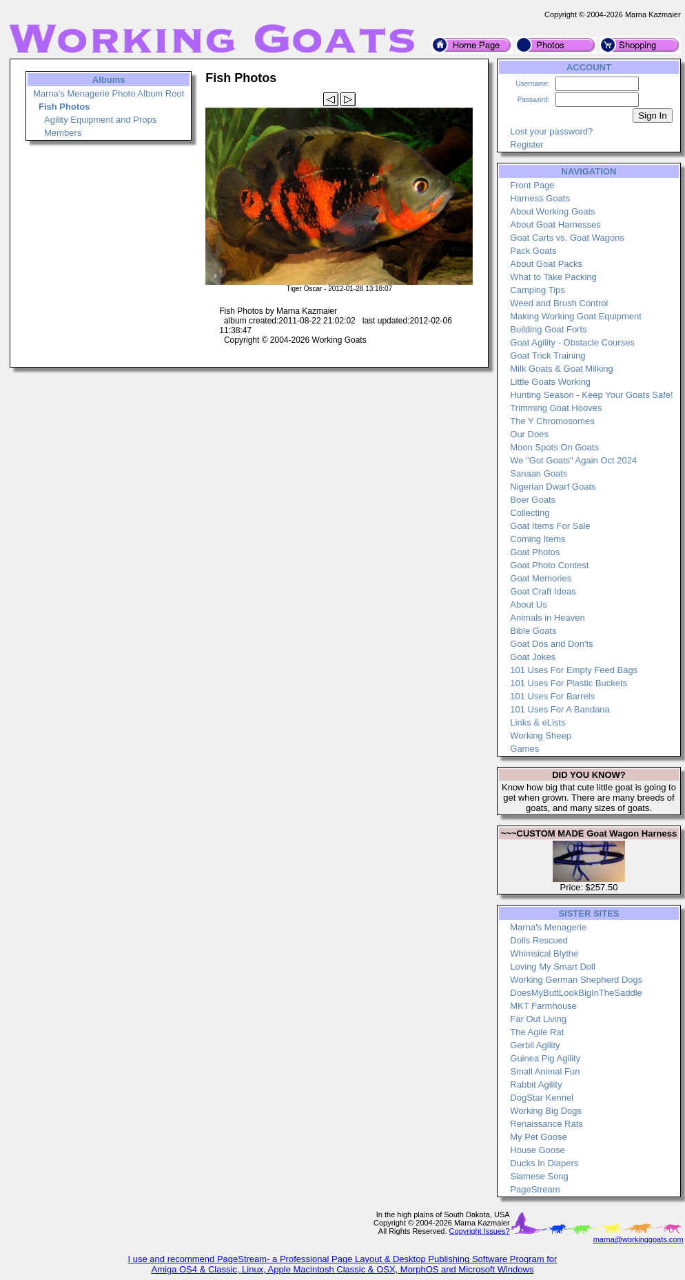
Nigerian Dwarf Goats (552, 486)
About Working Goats (552, 211)
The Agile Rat (537, 1032)
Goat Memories (540, 578)
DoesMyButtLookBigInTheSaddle (576, 993)
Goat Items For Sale (550, 526)
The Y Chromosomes (552, 421)
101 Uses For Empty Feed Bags (573, 670)
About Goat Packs (546, 264)
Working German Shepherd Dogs (576, 979)
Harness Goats (540, 198)
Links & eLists (537, 722)
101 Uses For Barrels (552, 696)
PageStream (535, 1189)
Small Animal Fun (545, 1071)
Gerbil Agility (535, 1045)
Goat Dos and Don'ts (551, 644)
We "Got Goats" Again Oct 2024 (573, 460)
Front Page (532, 185)
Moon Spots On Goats (554, 447)
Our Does (529, 434)
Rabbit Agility (536, 1084)
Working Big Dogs (546, 1111)
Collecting (529, 513)
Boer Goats (532, 499)
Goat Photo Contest (549, 565)
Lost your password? (551, 131)
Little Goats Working (550, 382)
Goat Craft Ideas (542, 591)
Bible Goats (533, 631)
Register (526, 144)
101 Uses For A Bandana (560, 709)
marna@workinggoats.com (638, 1239)
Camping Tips (537, 290)
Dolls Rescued (539, 940)
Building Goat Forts (548, 329)
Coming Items (537, 539)
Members (62, 133)
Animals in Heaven (547, 617)
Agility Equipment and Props (100, 119)
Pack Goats (533, 251)
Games (524, 748)
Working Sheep (540, 735)
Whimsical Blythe (544, 953)
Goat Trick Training (547, 355)
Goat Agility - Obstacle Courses (572, 342)
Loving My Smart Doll (552, 966)
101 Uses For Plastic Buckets (568, 683)
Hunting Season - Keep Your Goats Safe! (591, 395)
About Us (528, 604)
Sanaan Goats (538, 473)
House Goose (537, 1150)
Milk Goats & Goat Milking (561, 368)
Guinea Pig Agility (545, 1058)
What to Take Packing (553, 277)
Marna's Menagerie (548, 927)
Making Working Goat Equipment (576, 316)
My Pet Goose (538, 1137)
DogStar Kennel (541, 1097)
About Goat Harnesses (555, 224)
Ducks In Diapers (544, 1163)
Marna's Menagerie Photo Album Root (108, 93)
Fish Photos (64, 106)
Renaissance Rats (546, 1124)
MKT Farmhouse (543, 1006)
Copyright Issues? (479, 1231)
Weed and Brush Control (559, 303)
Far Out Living (538, 1019)
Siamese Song (539, 1176)
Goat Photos (535, 552)
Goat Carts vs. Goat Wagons (567, 237)
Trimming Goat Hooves (556, 408)
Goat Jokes (532, 657)
